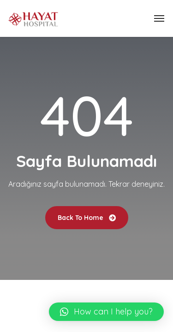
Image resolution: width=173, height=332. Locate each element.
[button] (106, 311)
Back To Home (87, 217)
